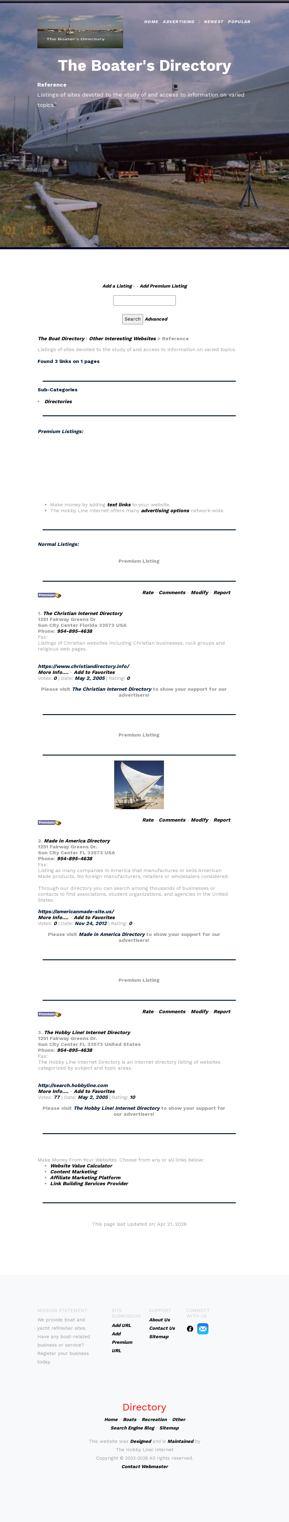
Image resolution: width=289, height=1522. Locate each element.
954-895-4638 (74, 631)
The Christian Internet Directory (82, 613)
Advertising (178, 21)
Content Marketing (73, 1172)
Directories (58, 401)
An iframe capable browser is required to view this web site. (139, 470)
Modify (199, 592)
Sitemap (169, 1428)
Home (151, 21)
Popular (239, 21)
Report (221, 592)
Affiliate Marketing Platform (85, 1178)
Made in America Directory (77, 841)
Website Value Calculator (81, 1166)
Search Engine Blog (132, 1428)
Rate (147, 592)
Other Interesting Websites (122, 338)
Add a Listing (117, 286)
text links (119, 505)
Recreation (154, 1419)
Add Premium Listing (163, 286)
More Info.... (53, 672)
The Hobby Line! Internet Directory (87, 1032)
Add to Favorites (94, 672)
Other (178, 1419)
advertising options (165, 510)
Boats (129, 1419)
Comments (172, 592)
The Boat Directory (61, 338)
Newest (213, 21)
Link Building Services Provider (89, 1183)
